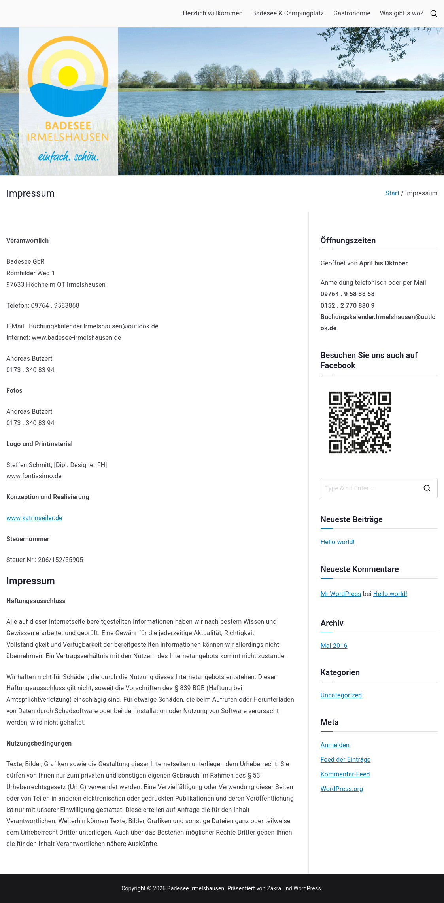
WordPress (307, 888)
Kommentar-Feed (345, 774)
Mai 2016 (334, 645)
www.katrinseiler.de (34, 518)
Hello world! (338, 542)
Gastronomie (351, 13)
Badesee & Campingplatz (288, 13)
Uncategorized (341, 695)
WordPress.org (342, 789)
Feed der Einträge (346, 759)
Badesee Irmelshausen (196, 888)
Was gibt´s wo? (401, 13)
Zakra (274, 888)
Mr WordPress (341, 594)
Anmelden (335, 745)
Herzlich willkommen (213, 13)
